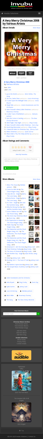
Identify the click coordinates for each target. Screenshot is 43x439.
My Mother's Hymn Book (15, 265)
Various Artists (13, 84)
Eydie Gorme (29, 132)
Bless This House (12, 185)
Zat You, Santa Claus (13, 98)
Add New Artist (21, 331)
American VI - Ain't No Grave (16, 247)
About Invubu (21, 340)
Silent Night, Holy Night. (13, 123)
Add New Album (21, 333)
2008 (9, 87)
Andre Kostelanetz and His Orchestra (18, 278)
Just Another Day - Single (15, 253)
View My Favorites (21, 154)
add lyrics (20, 94)
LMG (9, 90)
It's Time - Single (12, 203)
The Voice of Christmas (14, 251)
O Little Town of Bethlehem (15, 114)
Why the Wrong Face (13, 207)
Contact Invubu (21, 343)
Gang (35, 253)
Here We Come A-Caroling (14, 118)
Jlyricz (24, 194)
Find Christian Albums (21, 326)
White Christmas (11, 132)
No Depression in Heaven (15, 220)
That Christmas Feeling (14, 249)
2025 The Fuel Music (21, 392)
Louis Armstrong (33, 98)
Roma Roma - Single (13, 198)
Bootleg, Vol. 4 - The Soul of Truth (18, 260)
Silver (8, 258)
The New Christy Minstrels (26, 300)
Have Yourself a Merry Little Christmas (18, 125)
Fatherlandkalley (21, 368)
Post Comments (11, 168)
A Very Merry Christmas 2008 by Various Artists (21, 69)
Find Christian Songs (21, 328)
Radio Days (10, 225)
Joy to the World (11, 94)
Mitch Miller (29, 94)
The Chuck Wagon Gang (14, 223)
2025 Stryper (21, 424)
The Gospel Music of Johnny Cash (17, 267)
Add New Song (21, 335)
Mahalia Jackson (27, 291)
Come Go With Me (13, 189)
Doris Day (35, 125)
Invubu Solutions (9, 13)
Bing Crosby (33, 123)
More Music (36, 28)
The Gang (9, 300)
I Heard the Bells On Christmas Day (17, 129)
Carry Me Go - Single (13, 194)
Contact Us (31, 436)
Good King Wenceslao (13, 127)
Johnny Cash (34, 129)
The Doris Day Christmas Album (17, 216)
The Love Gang (12, 196)
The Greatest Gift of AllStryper (21, 399)
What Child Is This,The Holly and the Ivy (18, 134)
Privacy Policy (21, 342)
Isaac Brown (29, 253)
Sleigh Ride (9, 105)
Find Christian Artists (21, 324)
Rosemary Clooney (12, 112)
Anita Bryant (10, 282)
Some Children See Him (14, 211)
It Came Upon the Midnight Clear (16, 101)
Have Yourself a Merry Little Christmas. (18, 109)
